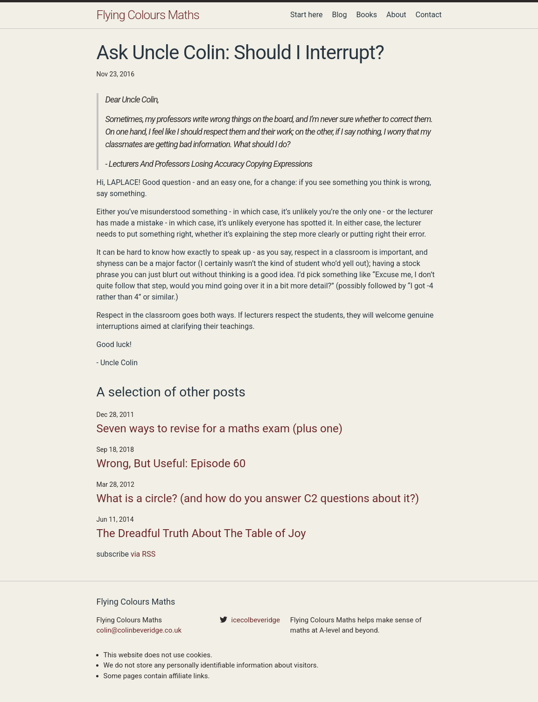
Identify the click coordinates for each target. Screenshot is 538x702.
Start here (306, 14)
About (396, 14)
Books (366, 14)
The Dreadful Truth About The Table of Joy (201, 533)
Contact (429, 14)
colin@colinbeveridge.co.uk (139, 630)
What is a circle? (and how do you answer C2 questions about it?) (258, 498)
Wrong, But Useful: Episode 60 (171, 463)
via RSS (143, 554)
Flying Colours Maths (148, 15)
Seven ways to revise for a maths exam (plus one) (220, 428)
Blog (339, 14)
